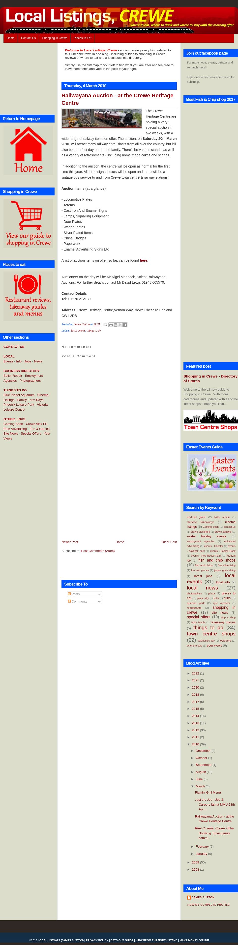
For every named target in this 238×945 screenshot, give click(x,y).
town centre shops (211, 633)
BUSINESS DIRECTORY (21, 371)
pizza (211, 593)
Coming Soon (13, 424)
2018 (196, 694)
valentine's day (206, 640)
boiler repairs (222, 517)
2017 (196, 702)
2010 (196, 744)
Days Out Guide (122, 940)
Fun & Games (40, 429)
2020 (196, 687)
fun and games (200, 570)
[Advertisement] (23, 524)
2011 (196, 737)
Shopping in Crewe (54, 38)
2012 (196, 730)
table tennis (198, 622)
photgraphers (194, 593)
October (202, 758)
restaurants (194, 607)
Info (19, 361)
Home (11, 38)
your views (214, 645)
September (204, 765)
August (201, 772)
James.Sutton (203, 897)
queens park (196, 603)
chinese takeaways (200, 522)
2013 (196, 723)
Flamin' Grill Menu (208, 792)
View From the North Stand (156, 940)
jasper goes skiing (225, 570)
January (202, 854)
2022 (196, 673)
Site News (10, 433)
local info (223, 582)
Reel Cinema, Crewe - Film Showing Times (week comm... (214, 833)
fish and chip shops (217, 560)
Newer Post (69, 542)
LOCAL (9, 356)
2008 (196, 869)
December (204, 751)
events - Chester (213, 546)
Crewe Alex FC (36, 424)
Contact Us (28, 38)
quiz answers (221, 603)
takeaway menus (223, 622)
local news (202, 587)
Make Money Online (194, 940)
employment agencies (200, 541)
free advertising (227, 565)
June (200, 779)
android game (196, 517)
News (38, 361)
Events (8, 361)
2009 (196, 862)
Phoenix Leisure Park (18, 404)
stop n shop (228, 617)
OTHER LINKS (14, 419)
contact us (230, 526)
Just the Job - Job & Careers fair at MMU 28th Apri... (215, 804)
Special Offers (31, 433)
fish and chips (204, 565)
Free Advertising (15, 429)
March (201, 786)
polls (216, 598)
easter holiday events (206, 536)
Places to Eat (82, 38)
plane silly (203, 598)
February (203, 846)
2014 (196, 716)
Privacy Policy (97, 940)
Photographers (30, 380)
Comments (77, 601)
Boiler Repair (12, 376)
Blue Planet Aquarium (18, 395)
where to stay (194, 645)
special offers (198, 617)
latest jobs (203, 576)
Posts (74, 594)
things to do (94, 330)
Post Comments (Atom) (98, 551)
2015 (196, 709)
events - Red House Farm (206, 555)
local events (78, 330)
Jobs (28, 361)
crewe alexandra (200, 531)
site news (220, 612)
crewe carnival (223, 531)
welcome (225, 640)
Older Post (169, 542)
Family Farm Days (30, 400)
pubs (227, 598)
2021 (196, 680)
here (144, 260)
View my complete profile (208, 904)
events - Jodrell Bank (223, 551)
